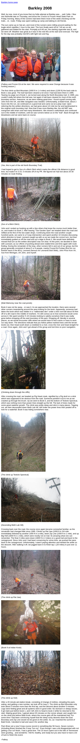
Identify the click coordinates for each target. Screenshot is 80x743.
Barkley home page (9, 2)
